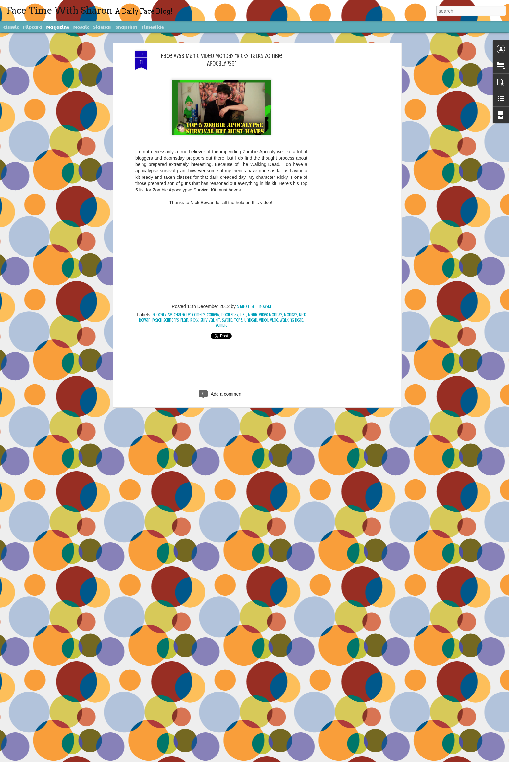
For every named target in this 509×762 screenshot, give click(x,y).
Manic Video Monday (265, 315)
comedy (213, 315)
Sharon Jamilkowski (254, 306)
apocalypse (162, 315)
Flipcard (32, 26)
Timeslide (153, 26)
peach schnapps (165, 320)
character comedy (189, 315)
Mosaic (81, 26)
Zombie (221, 325)
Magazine (57, 26)
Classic (11, 26)
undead (250, 320)
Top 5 (238, 320)
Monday (290, 315)
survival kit (210, 320)
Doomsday (229, 315)
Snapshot (126, 26)
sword (227, 320)
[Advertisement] (343, 152)
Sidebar (102, 26)
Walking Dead (291, 320)
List (243, 315)
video (263, 320)
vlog (274, 320)
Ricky (194, 320)
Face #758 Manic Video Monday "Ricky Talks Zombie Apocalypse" (221, 59)
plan (184, 320)
